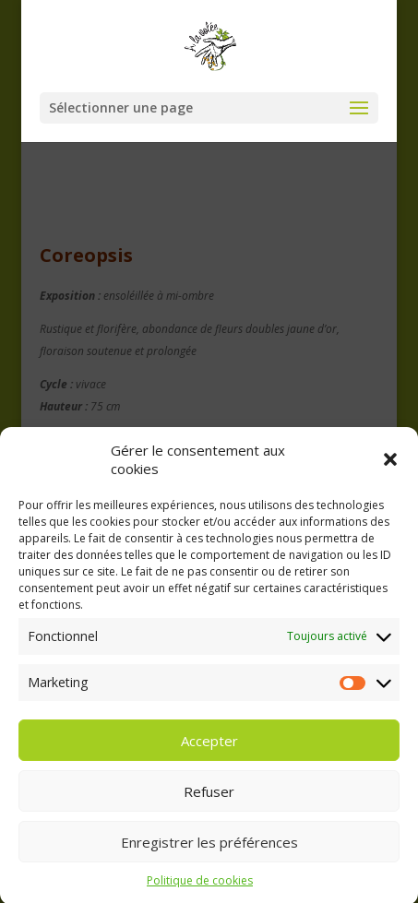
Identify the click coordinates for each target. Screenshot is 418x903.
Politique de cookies (200, 889)
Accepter (209, 748)
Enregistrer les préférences (209, 849)
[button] (390, 466)
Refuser (209, 799)
